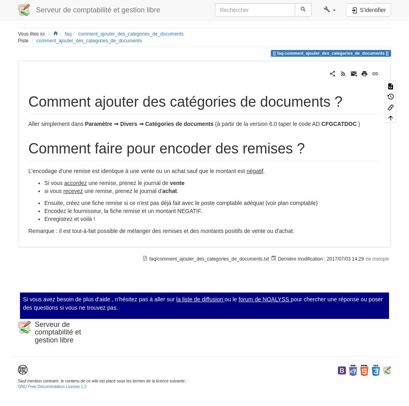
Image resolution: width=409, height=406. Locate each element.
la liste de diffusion (200, 299)
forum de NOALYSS (264, 299)
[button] (330, 10)
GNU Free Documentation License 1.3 (52, 386)
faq (68, 34)
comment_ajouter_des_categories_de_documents (131, 34)
